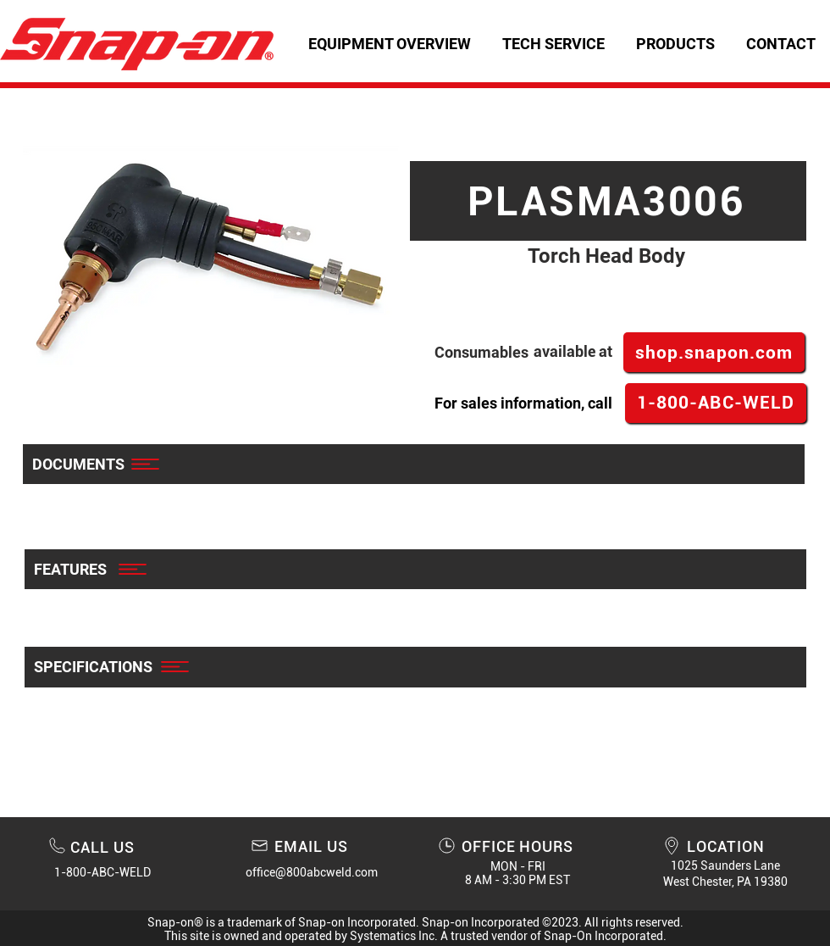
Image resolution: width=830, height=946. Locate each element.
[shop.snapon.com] (714, 352)
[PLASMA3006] (608, 201)
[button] (553, 43)
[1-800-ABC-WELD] (715, 403)
